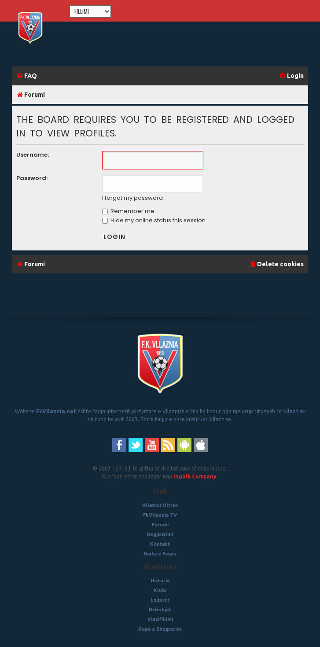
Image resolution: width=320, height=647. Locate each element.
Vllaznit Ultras (160, 505)
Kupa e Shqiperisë (160, 629)
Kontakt (160, 544)
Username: (32, 155)
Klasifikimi (160, 619)
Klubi (160, 590)
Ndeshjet (160, 609)
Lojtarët (160, 600)
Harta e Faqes (160, 553)
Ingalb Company (195, 476)
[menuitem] (26, 76)
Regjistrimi (160, 534)
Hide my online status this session (154, 220)
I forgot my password (132, 198)
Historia (160, 580)
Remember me (128, 211)
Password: (32, 178)
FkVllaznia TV (160, 515)
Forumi (160, 524)
